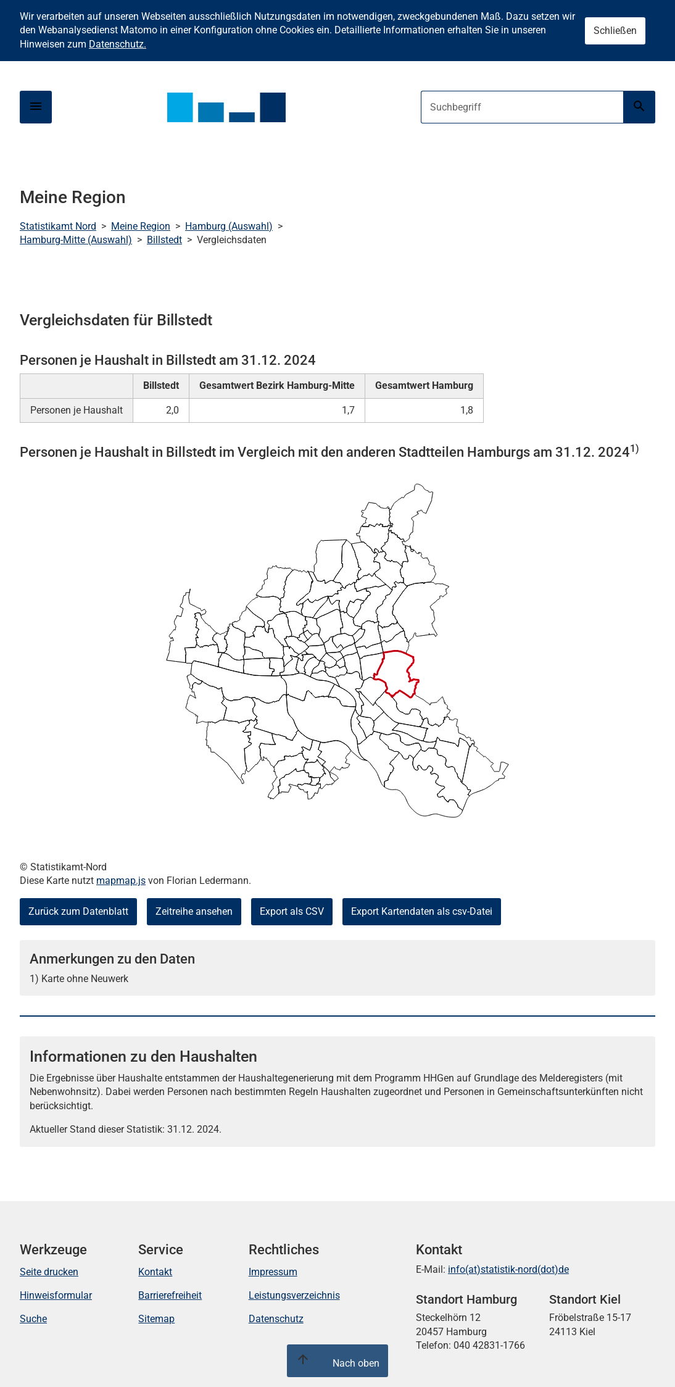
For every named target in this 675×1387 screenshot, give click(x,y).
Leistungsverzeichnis (294, 1295)
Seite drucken (49, 1272)
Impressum (273, 1272)
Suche (33, 1319)
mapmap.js (121, 880)
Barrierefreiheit (170, 1295)
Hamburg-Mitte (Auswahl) (76, 240)
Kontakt (155, 1272)
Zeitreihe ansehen (194, 911)
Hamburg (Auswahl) (229, 226)
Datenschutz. (117, 44)
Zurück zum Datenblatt (78, 911)
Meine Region (140, 226)
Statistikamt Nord (58, 226)
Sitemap (156, 1319)
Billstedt (164, 240)
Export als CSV (292, 911)
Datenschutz (276, 1319)
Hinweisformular (56, 1295)
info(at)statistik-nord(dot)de (508, 1269)
